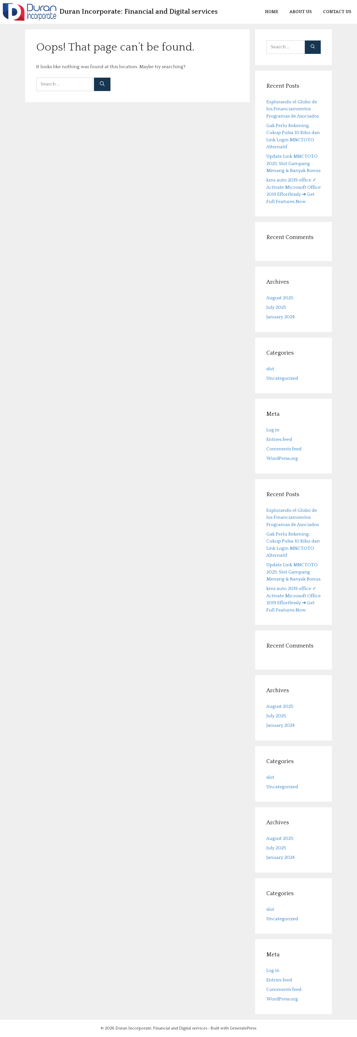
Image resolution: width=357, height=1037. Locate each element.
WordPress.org (282, 458)
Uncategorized (282, 378)
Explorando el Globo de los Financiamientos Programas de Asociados (292, 109)
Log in (272, 430)
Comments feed (283, 448)
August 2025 (279, 297)
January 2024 (280, 316)
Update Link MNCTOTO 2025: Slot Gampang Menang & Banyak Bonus (293, 163)
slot (270, 368)
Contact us (337, 11)
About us (301, 11)
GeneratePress (243, 1028)
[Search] (102, 84)
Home (271, 11)
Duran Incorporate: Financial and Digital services (138, 12)
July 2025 (276, 307)
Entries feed (279, 439)
